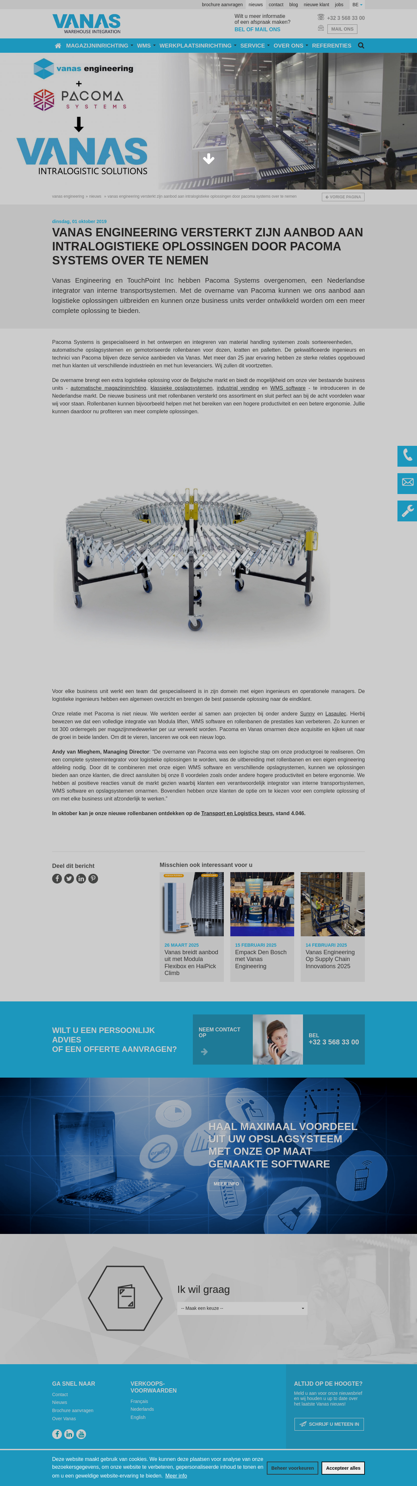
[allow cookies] (343, 1468)
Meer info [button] (176, 1476)
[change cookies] (292, 1468)
